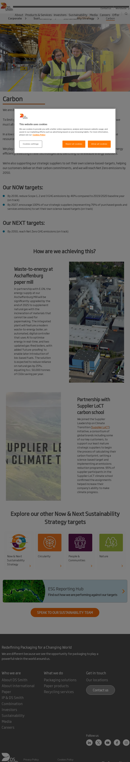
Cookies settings (31, 144)
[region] (65, 131)
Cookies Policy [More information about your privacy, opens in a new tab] (38, 135)
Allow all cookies (99, 144)
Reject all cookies (74, 144)
